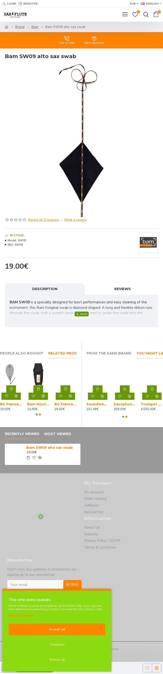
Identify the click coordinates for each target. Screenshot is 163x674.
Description (44, 289)
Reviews (122, 289)
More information (20, 615)
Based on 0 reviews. (44, 220)
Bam (34, 27)
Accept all (57, 629)
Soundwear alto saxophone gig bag (97, 404)
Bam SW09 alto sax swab (49, 447)
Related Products (68, 353)
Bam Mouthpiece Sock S (38, 404)
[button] (37, 414)
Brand (19, 27)
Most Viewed (57, 434)
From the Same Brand (109, 353)
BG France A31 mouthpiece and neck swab (11, 404)
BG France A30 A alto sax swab (65, 404)
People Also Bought (21, 353)
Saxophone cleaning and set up (125, 404)
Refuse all (57, 660)
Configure (57, 644)
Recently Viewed (22, 434)
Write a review (75, 220)
